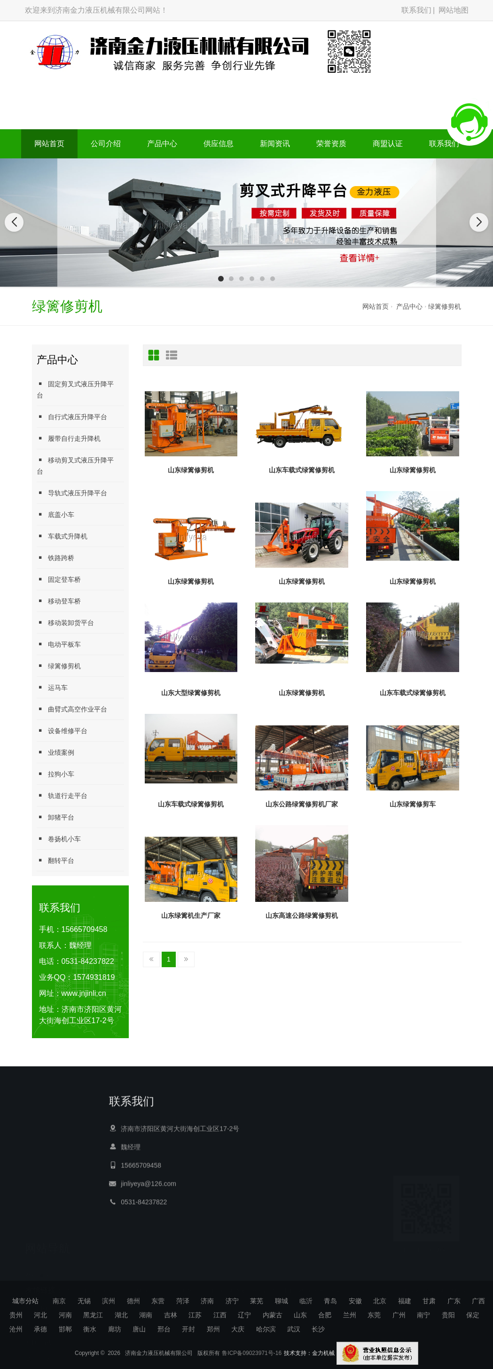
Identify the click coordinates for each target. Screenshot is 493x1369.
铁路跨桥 (55, 558)
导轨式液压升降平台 (72, 493)
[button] (221, 279)
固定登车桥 (59, 579)
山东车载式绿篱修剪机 (302, 470)
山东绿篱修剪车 (413, 804)
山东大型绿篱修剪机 (190, 692)
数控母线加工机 (206, 1284)
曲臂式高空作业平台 (72, 709)
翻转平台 (55, 860)
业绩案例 (55, 752)
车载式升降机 (62, 536)
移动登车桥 (59, 601)
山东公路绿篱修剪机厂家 (302, 804)
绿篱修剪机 (444, 306)
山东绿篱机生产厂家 (190, 915)
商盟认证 (388, 144)
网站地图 (453, 10)
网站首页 (49, 144)
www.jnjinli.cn (84, 993)
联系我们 (416, 10)
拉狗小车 (55, 774)
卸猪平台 (55, 817)
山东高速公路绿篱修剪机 (302, 915)
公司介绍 (106, 144)
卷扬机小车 (59, 839)
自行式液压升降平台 (72, 417)
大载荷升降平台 (380, 1284)
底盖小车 (55, 514)
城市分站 (25, 1301)
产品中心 (162, 144)
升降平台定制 (124, 1284)
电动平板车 (59, 644)
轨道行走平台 (62, 795)
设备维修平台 (62, 731)
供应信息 (218, 144)
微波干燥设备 (251, 1284)
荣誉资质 (331, 144)
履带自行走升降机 (69, 438)
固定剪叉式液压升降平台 (75, 389)
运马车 (52, 687)
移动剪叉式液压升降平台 (75, 465)
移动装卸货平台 (65, 622)
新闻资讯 (275, 144)
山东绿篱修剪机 (191, 470)
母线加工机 (85, 1284)
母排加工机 (290, 1284)
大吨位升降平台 (332, 1284)
